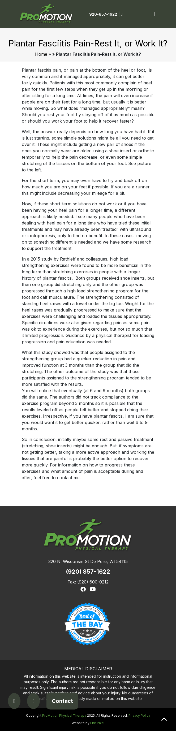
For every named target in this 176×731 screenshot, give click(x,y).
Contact (62, 701)
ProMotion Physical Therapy (64, 715)
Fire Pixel (97, 723)
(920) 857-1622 (88, 571)
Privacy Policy (139, 715)
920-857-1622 (103, 14)
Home (41, 54)
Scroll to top (164, 719)
